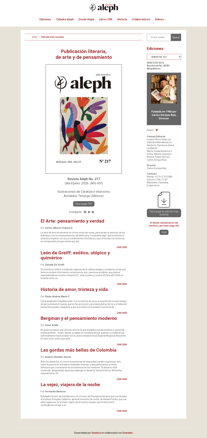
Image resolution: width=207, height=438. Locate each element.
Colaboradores (141, 19)
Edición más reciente (52, 37)
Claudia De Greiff (54, 264)
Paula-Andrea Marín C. (57, 296)
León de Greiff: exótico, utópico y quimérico (75, 255)
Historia (122, 19)
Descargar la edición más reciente (164, 213)
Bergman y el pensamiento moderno (79, 318)
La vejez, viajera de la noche (70, 384)
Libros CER (105, 19)
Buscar (176, 37)
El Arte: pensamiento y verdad (72, 221)
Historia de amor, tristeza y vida (74, 289)
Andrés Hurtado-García (58, 357)
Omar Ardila (51, 325)
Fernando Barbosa (55, 391)
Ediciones (45, 19)
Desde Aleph (86, 19)
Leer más (122, 247)
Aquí (164, 232)
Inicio (34, 37)
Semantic (127, 433)
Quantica (96, 433)
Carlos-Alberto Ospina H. (59, 228)
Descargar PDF (83, 203)
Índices (159, 19)
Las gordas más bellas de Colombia (78, 350)
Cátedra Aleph (65, 19)
